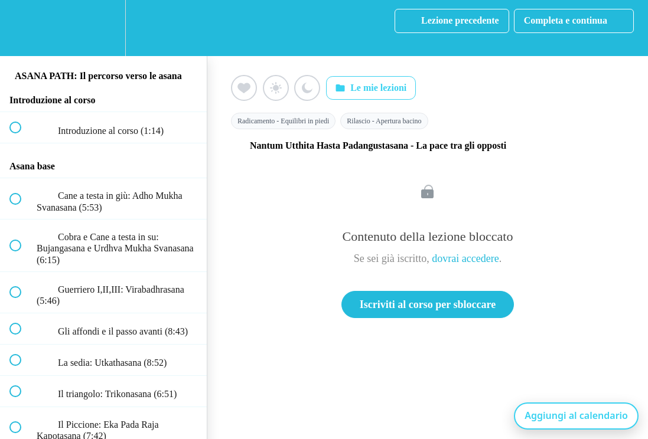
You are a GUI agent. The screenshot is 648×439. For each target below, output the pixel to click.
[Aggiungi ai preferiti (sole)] (276, 88)
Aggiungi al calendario (576, 415)
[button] (22, 28)
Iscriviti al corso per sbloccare (428, 304)
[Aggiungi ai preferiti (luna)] (307, 88)
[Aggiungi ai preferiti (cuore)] (244, 88)
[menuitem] (103, 28)
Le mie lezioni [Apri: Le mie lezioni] (370, 88)
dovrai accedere (465, 258)
